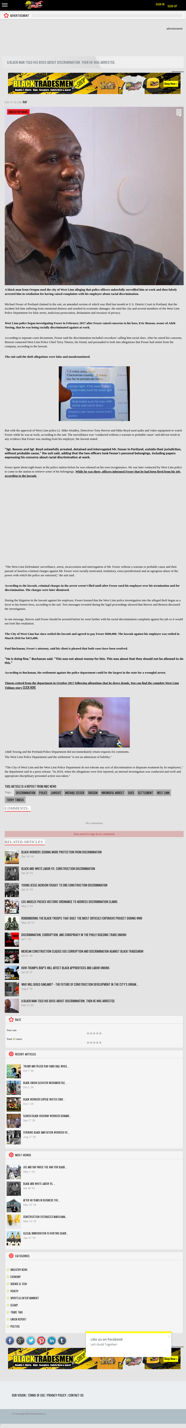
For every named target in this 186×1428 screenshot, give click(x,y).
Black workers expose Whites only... (44, 1099)
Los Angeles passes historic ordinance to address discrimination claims (69, 901)
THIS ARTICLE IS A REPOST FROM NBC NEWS (30, 786)
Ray (25, 102)
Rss (179, 1270)
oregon (93, 792)
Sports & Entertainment (24, 1298)
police (43, 792)
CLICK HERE (29, 687)
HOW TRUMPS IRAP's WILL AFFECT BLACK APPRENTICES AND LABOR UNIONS (65, 967)
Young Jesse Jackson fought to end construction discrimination (64, 885)
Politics (14, 1326)
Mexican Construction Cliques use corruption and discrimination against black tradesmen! (82, 951)
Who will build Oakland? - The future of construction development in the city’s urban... (79, 984)
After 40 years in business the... (41, 1200)
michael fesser (74, 792)
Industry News (18, 112)
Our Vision (19, 1395)
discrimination (25, 792)
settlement (145, 792)
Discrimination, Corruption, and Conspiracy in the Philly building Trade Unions (74, 934)
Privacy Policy (56, 1395)
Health (14, 1291)
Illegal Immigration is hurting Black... (45, 1233)
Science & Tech (18, 1284)
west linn (163, 792)
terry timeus (15, 799)
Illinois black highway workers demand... (47, 1116)
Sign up (172, 6)
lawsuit (56, 792)
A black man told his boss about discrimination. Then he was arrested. (68, 1000)
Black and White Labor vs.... (39, 1184)
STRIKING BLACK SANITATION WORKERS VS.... (46, 1132)
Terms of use (36, 1395)
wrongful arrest (112, 792)
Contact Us (76, 1395)
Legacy (14, 1305)
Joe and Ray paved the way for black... (45, 1167)
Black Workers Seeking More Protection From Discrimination (61, 852)
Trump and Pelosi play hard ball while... (46, 1066)
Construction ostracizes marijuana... (45, 1217)
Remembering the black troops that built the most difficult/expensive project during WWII (81, 918)
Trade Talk (16, 1312)
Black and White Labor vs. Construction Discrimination (58, 868)
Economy (15, 1277)
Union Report (18, 1319)
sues (131, 792)
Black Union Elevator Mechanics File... (45, 1083)
